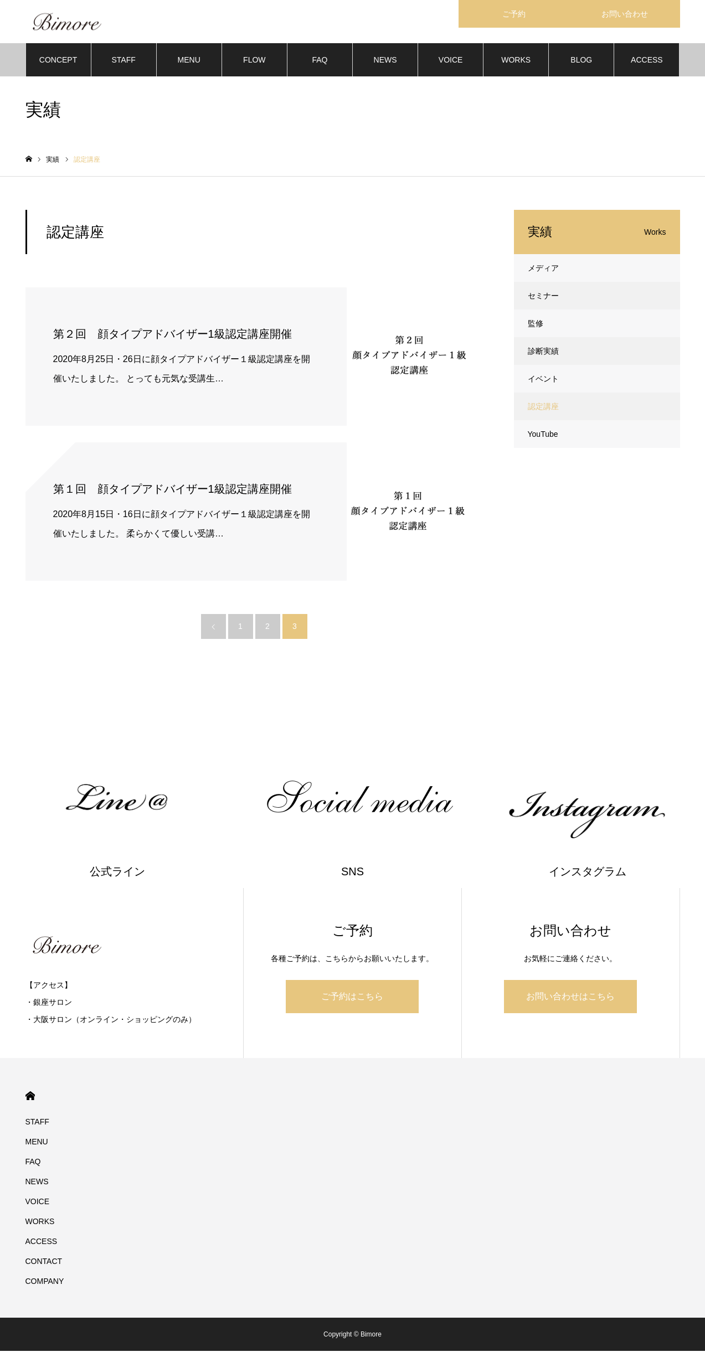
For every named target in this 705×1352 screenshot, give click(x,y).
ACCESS (647, 60)
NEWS (385, 60)
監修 (535, 324)
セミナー (543, 296)
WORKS (516, 60)
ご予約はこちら (352, 997)
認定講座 (543, 407)
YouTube (543, 435)
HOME (30, 1097)
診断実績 (543, 352)
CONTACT (44, 1262)
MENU (189, 60)
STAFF (123, 60)
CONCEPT (58, 60)
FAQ (319, 60)
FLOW (254, 60)
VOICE (451, 60)
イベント (543, 379)
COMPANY (44, 1282)
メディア (543, 269)
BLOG (581, 60)
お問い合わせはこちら (570, 997)
